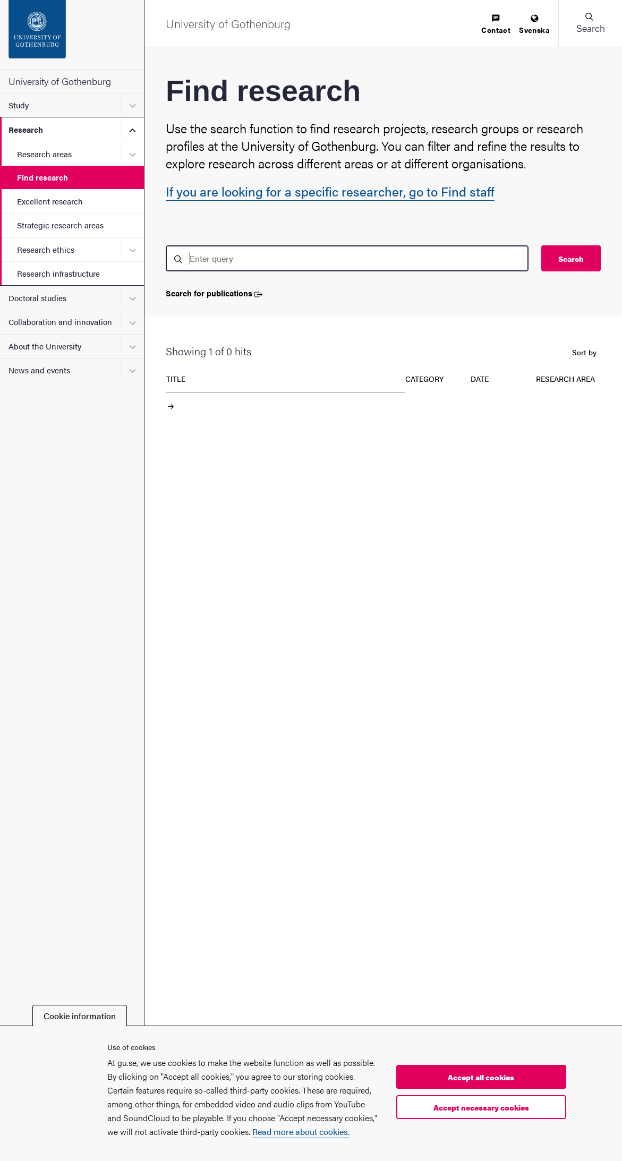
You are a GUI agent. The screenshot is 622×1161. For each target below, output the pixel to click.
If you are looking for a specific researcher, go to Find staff (330, 191)
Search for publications (214, 293)
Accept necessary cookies (481, 1107)
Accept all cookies (481, 1077)
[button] (590, 23)
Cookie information (80, 1016)
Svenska (534, 24)
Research (25, 129)
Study (18, 104)
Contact (495, 24)
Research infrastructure (58, 273)
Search (571, 258)
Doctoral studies (37, 297)
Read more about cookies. (301, 1131)
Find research (42, 177)
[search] (347, 258)
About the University (44, 346)
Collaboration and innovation (60, 321)
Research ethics (45, 249)
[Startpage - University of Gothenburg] (72, 34)
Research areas (44, 153)
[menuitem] (496, 24)
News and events (39, 369)
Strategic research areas (60, 225)
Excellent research (50, 201)
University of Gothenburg (59, 81)
